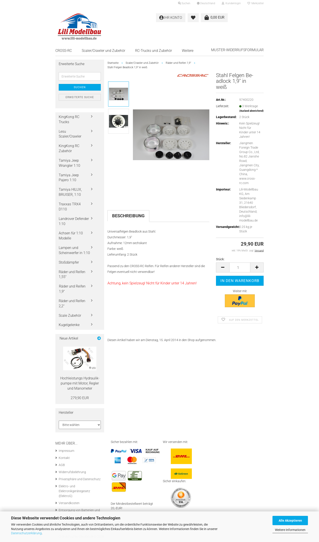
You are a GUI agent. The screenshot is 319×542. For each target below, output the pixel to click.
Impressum (66, 451)
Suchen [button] (184, 3)
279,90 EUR (80, 398)
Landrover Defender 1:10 (74, 221)
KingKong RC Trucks (69, 119)
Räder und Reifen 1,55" (72, 274)
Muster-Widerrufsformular (237, 50)
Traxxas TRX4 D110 (70, 206)
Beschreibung (128, 215)
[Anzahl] (239, 267)
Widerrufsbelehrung (72, 472)
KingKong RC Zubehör (69, 148)
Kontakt (64, 458)
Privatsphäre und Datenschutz (80, 479)
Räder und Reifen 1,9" (72, 288)
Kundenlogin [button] (231, 3)
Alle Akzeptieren (290, 520)
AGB (62, 465)
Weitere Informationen (290, 530)
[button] (206, 3)
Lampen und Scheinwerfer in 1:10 (74, 250)
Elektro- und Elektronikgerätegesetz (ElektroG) (74, 491)
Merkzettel (255, 3)
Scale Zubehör (70, 315)
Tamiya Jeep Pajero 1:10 (69, 177)
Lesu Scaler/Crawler (70, 134)
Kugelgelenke (69, 325)
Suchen (80, 87)
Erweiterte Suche (80, 97)
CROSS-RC (63, 51)
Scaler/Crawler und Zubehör (103, 51)
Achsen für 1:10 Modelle (71, 235)
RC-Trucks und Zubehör (153, 51)
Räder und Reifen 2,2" (72, 303)
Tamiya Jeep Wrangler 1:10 (69, 163)
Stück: (220, 259)
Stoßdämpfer (69, 262)
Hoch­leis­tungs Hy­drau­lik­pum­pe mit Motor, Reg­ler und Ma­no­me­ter (79, 383)
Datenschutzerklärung (26, 533)
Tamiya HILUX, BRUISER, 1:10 (70, 192)
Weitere (187, 51)
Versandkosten (69, 503)
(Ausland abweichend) (251, 110)
